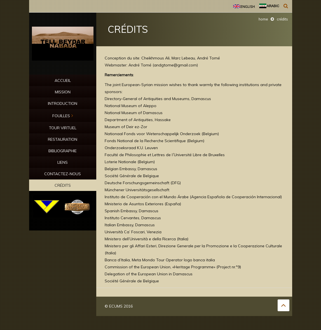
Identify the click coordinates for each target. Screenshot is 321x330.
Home (263, 19)
